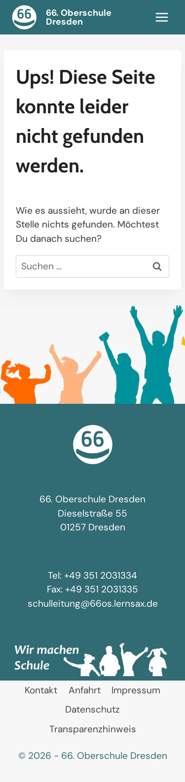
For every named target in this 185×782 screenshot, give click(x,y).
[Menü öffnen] (161, 17)
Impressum (135, 690)
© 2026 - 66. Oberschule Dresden (92, 755)
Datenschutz (92, 709)
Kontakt (41, 690)
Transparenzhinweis (92, 729)
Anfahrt (85, 690)
